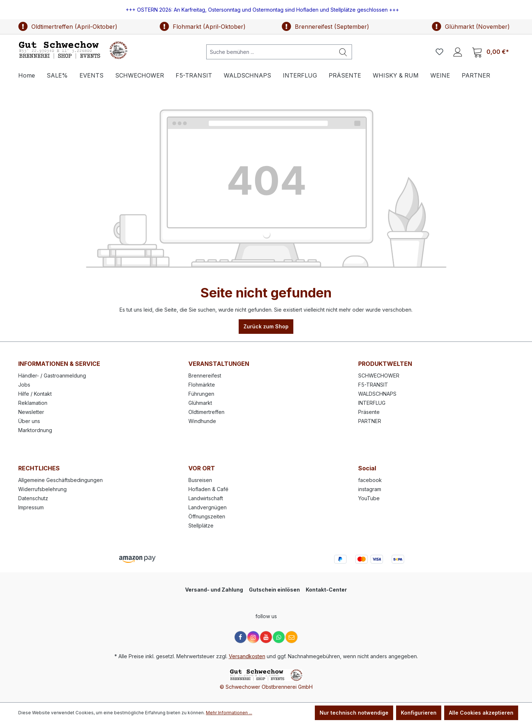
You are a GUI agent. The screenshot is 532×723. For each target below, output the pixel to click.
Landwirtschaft (205, 498)
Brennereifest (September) (325, 26)
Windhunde (202, 421)
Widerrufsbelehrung (42, 489)
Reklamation (32, 403)
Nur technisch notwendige (354, 713)
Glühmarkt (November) (471, 26)
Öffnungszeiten (206, 516)
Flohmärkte (201, 385)
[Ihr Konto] (457, 51)
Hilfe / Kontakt (35, 394)
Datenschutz (33, 498)
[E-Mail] (291, 637)
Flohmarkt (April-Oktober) (203, 26)
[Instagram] (253, 637)
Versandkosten (247, 656)
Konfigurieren (419, 713)
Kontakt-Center (326, 589)
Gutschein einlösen (274, 589)
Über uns (29, 421)
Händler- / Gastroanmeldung (52, 375)
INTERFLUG (372, 403)
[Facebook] (240, 637)
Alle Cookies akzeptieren (481, 713)
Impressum (31, 507)
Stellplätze (201, 525)
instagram (369, 489)
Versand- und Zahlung (214, 589)
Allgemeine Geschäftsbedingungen (60, 480)
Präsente (369, 412)
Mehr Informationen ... (229, 712)
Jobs (24, 385)
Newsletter (31, 412)
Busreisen (200, 480)
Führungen (201, 394)
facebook (370, 480)
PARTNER (369, 421)
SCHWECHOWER (378, 375)
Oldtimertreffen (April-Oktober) (67, 26)
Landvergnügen (207, 507)
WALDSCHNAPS (377, 394)
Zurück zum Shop (266, 326)
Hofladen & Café (208, 489)
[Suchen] (343, 51)
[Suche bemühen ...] (270, 51)
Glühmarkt (200, 403)
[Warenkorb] (490, 51)
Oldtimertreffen (206, 412)
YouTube (369, 498)
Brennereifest (204, 375)
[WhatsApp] (279, 637)
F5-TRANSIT (373, 385)
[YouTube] (266, 637)
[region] (266, 9)
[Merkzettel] (439, 51)
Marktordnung (35, 430)
